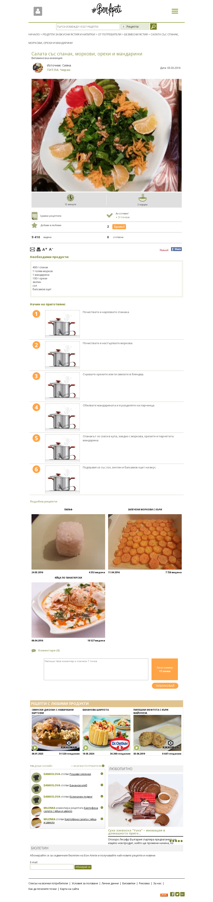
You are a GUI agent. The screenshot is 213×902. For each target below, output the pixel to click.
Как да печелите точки (43, 889)
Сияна (66, 65)
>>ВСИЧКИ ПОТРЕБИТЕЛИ (86, 766)
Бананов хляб (78, 785)
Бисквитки (128, 883)
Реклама (144, 883)
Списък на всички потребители (48, 883)
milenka (49, 808)
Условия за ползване (85, 883)
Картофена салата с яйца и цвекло (71, 809)
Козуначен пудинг (81, 796)
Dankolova (52, 774)
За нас (157, 883)
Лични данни (110, 883)
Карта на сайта (69, 889)
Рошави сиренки (80, 774)
